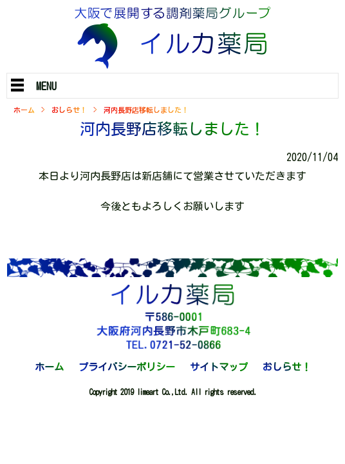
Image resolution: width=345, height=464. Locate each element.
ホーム (24, 109)
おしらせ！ (69, 109)
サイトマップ (219, 367)
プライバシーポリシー (127, 367)
